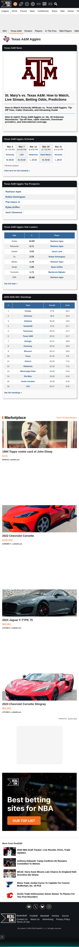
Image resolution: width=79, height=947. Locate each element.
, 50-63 (46, 160)
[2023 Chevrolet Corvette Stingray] (39, 694)
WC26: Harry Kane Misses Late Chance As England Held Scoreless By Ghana (46, 873)
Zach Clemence (14, 212)
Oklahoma (33, 155)
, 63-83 (33, 160)
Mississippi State (28, 371)
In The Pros (51, 31)
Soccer (65, 915)
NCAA (14, 11)
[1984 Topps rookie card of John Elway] (39, 442)
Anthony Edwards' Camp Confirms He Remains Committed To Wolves (42, 862)
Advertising (47, 919)
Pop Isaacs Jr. (13, 202)
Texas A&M (28, 336)
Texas (27, 356)
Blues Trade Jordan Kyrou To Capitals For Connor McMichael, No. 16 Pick (43, 884)
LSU (21, 155)
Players (38, 31)
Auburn (28, 361)
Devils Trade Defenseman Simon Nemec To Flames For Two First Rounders (46, 895)
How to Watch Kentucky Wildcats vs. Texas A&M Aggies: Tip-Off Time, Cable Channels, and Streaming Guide (38, 108)
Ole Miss (28, 376)
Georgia (27, 341)
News (32, 11)
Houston (58, 155)
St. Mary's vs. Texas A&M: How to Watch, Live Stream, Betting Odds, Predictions (37, 97)
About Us (34, 919)
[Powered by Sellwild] (72, 719)
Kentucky (10, 155)
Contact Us (22, 919)
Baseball (44, 915)
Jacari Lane (57, 251)
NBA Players (65, 31)
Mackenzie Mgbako (56, 272)
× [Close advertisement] (2, 937)
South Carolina (28, 381)
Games (71, 11)
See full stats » (10, 284)
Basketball (22, 915)
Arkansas (28, 316)
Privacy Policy (63, 919)
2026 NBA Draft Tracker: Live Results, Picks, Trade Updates (43, 851)
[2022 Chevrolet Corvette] (39, 526)
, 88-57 (58, 160)
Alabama (28, 321)
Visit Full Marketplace (66, 418)
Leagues (5, 11)
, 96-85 (10, 160)
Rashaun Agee (13, 191)
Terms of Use (23, 922)
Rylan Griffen (13, 207)
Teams (54, 11)
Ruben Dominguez (15, 197)
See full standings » (13, 393)
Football (34, 915)
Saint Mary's (45, 155)
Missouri (28, 351)
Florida (28, 311)
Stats (62, 11)
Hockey (55, 915)
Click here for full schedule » (17, 171)
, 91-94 (21, 160)
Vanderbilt (27, 326)
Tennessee (28, 331)
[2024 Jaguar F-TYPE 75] (39, 610)
